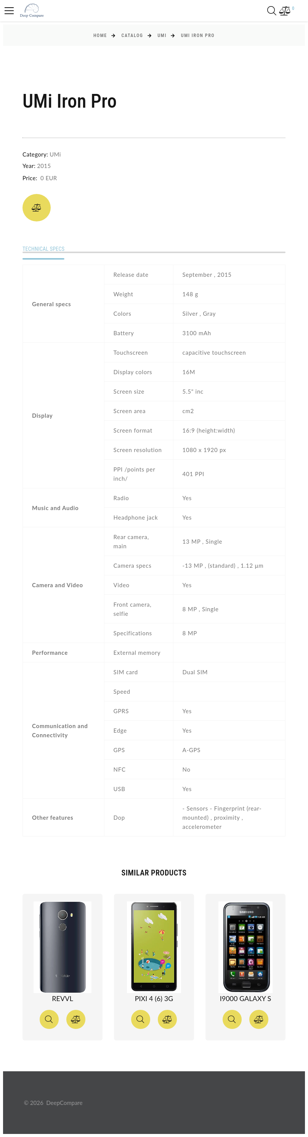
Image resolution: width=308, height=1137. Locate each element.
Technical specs (43, 249)
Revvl (62, 998)
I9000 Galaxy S (245, 998)
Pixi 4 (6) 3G (154, 998)
